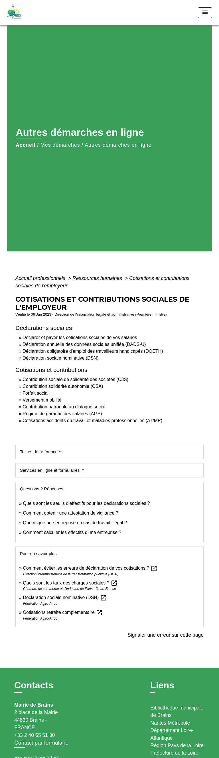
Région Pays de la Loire (177, 745)
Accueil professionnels (41, 278)
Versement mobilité (42, 400)
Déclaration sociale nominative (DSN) (60, 358)
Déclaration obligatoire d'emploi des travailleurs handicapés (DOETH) (93, 351)
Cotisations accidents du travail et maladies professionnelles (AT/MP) (92, 420)
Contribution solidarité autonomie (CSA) (63, 386)
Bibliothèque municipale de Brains (176, 711)
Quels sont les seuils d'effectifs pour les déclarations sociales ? (86, 503)
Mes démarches (60, 145)
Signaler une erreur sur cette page (165, 635)
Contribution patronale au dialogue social (64, 406)
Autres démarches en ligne (118, 145)
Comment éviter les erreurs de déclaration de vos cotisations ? (90, 568)
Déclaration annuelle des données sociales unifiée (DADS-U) (84, 344)
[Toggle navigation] (205, 12)
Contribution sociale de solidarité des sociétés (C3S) (75, 379)
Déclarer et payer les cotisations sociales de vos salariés (80, 337)
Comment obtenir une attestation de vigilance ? (70, 513)
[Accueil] (28, 12)
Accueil (26, 145)
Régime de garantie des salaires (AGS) (62, 413)
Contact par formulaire (41, 743)
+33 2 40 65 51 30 (34, 735)
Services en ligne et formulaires (50, 470)
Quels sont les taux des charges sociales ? (70, 582)
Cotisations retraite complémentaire (63, 612)
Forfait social (35, 393)
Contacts (33, 685)
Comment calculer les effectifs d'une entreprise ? (72, 532)
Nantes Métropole (170, 723)
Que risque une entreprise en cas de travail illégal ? (75, 522)
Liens (162, 685)
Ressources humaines (97, 278)
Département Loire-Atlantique (172, 734)
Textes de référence (39, 451)
